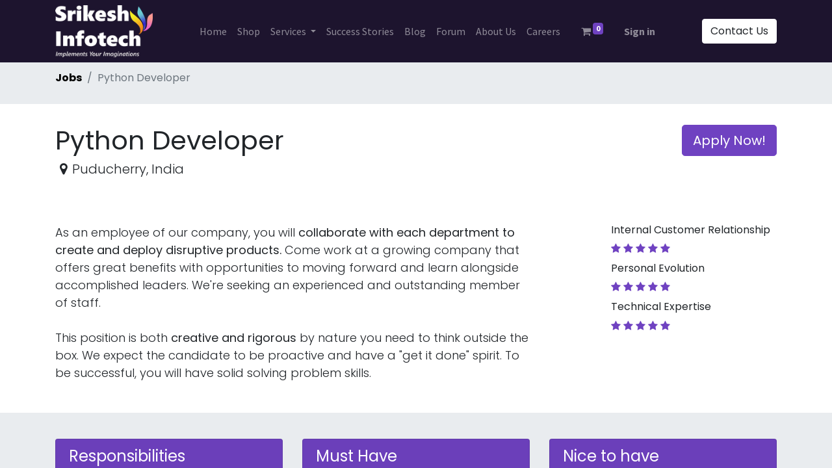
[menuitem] (213, 31)
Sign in (639, 31)
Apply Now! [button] (729, 140)
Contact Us (739, 30)
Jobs (68, 77)
